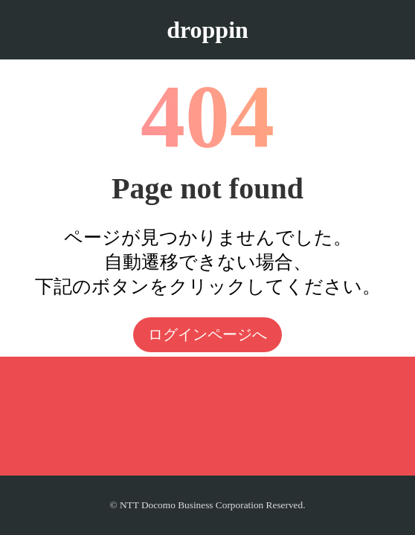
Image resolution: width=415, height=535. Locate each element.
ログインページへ (207, 334)
